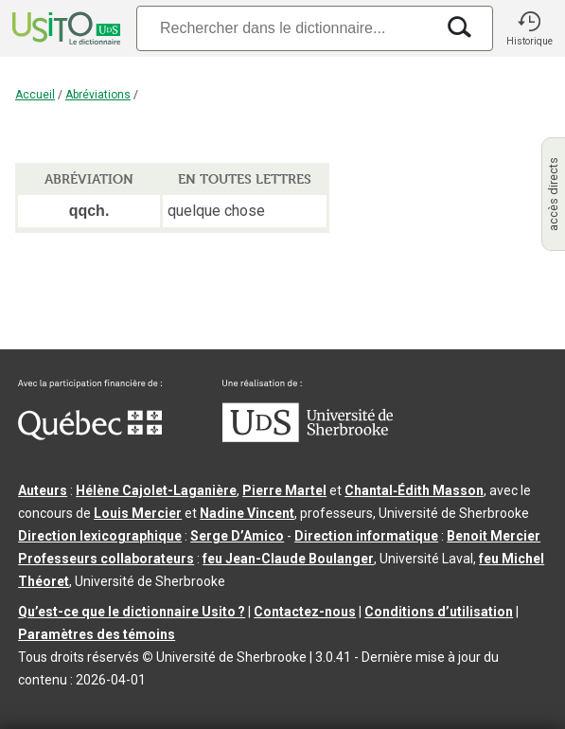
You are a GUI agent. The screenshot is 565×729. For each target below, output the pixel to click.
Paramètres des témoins (96, 634)
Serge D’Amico (237, 535)
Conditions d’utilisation (438, 611)
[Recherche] (285, 28)
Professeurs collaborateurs (106, 558)
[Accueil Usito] (64, 28)
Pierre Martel (284, 490)
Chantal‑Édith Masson (414, 490)
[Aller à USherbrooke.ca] (307, 437)
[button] (529, 28)
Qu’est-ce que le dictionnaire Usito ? (131, 611)
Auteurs (42, 490)
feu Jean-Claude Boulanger (288, 558)
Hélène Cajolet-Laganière (156, 490)
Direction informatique (366, 535)
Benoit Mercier (493, 535)
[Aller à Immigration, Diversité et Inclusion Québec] (90, 435)
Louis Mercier (138, 513)
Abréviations (98, 94)
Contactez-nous (305, 611)
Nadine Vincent (247, 513)
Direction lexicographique (100, 535)
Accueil (35, 94)
